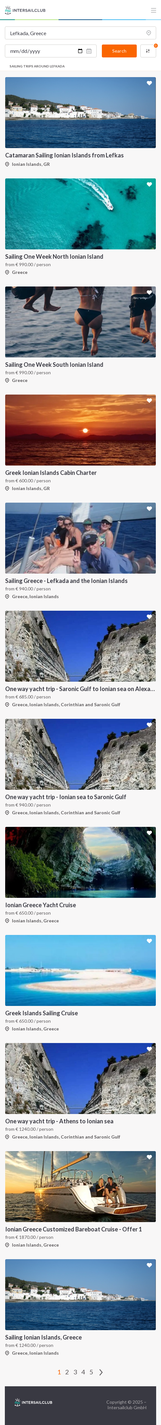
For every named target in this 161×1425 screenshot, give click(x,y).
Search (119, 51)
